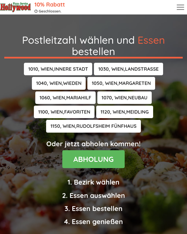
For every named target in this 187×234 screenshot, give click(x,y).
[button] (58, 69)
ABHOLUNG (93, 159)
